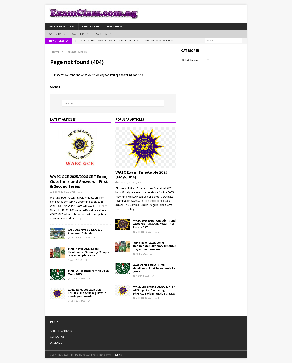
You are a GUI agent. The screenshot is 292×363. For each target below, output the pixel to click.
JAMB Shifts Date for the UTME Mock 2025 (88, 272)
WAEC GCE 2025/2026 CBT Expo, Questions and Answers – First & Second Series (79, 181)
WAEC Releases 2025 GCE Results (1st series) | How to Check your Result (87, 293)
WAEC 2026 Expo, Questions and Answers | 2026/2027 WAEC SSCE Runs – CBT (154, 224)
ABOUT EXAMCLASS (62, 26)
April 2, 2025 (76, 259)
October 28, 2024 (144, 297)
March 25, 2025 (77, 278)
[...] (79, 218)
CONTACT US (90, 26)
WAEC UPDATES (57, 33)
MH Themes (115, 354)
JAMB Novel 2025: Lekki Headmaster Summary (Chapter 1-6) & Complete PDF (89, 252)
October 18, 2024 (144, 231)
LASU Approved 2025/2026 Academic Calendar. (85, 231)
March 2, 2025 (142, 275)
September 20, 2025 (64, 191)
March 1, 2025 (126, 182)
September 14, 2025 (80, 237)
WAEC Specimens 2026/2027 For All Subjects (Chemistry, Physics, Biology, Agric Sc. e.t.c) (154, 290)
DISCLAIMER (115, 26)
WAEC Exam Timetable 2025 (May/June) (141, 175)
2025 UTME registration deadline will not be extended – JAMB (154, 268)
